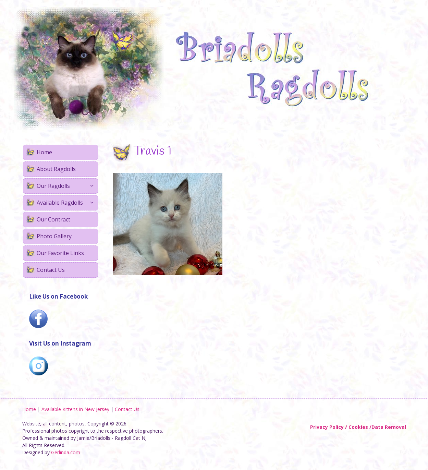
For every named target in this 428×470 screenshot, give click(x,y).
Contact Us (51, 270)
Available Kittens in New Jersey (75, 409)
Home (44, 152)
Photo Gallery (54, 236)
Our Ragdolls (67, 186)
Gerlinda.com (65, 452)
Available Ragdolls (67, 202)
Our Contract (53, 219)
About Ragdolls (56, 169)
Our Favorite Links (60, 253)
